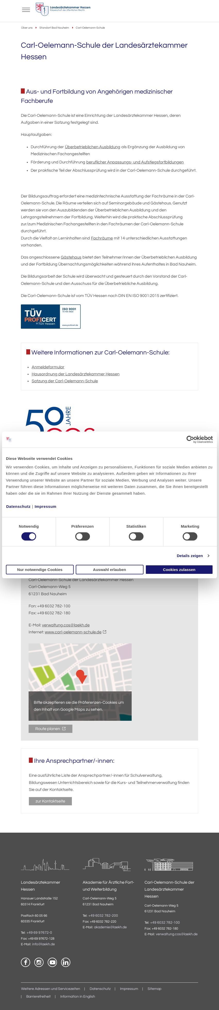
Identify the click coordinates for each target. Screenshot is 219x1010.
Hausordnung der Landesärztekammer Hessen (76, 374)
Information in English (77, 996)
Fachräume (102, 238)
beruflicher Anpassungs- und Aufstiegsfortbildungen (135, 162)
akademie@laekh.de (110, 927)
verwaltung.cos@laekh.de (66, 625)
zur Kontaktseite (50, 801)
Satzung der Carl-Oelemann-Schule (65, 381)
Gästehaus (71, 257)
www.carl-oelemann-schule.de (73, 632)
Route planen (48, 729)
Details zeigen (190, 555)
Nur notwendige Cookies (40, 569)
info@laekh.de (43, 944)
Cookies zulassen (179, 569)
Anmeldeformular (48, 367)
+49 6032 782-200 (103, 915)
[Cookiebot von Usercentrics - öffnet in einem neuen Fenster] (190, 439)
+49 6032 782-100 (165, 922)
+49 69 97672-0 (39, 932)
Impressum (45, 506)
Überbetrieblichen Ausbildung (92, 147)
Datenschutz (18, 506)
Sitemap (154, 989)
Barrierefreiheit (38, 996)
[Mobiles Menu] (26, 9)
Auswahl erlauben (109, 569)
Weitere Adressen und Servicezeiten (50, 989)
